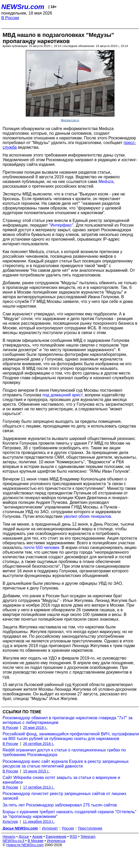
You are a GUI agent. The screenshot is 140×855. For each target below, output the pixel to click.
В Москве (36, 841)
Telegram (88, 836)
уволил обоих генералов (87, 516)
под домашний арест (62, 395)
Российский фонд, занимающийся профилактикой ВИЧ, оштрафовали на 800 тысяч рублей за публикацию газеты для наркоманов (71, 736)
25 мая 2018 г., (35, 727)
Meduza (106, 181)
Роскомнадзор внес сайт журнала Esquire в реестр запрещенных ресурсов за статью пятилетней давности (66, 763)
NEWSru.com (22, 7)
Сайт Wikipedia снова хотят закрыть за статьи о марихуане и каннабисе (61, 779)
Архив (37, 836)
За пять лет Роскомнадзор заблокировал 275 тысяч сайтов (60, 805)
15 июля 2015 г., (36, 771)
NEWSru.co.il (13, 841)
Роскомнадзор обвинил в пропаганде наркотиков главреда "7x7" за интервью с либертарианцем (67, 720)
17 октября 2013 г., (39, 787)
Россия (68, 828)
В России (10, 18)
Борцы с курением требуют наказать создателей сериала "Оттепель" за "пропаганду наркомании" (69, 814)
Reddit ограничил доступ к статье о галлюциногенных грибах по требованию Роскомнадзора (64, 752)
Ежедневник (56, 836)
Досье (24, 836)
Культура (10, 821)
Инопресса (56, 841)
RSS (73, 836)
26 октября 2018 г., (39, 744)
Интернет (50, 828)
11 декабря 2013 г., (39, 821)
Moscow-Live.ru (70, 120)
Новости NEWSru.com (25, 845)
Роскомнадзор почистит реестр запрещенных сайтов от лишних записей (64, 795)
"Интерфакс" (61, 225)
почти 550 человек (41, 547)
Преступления (90, 828)
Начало (9, 836)
